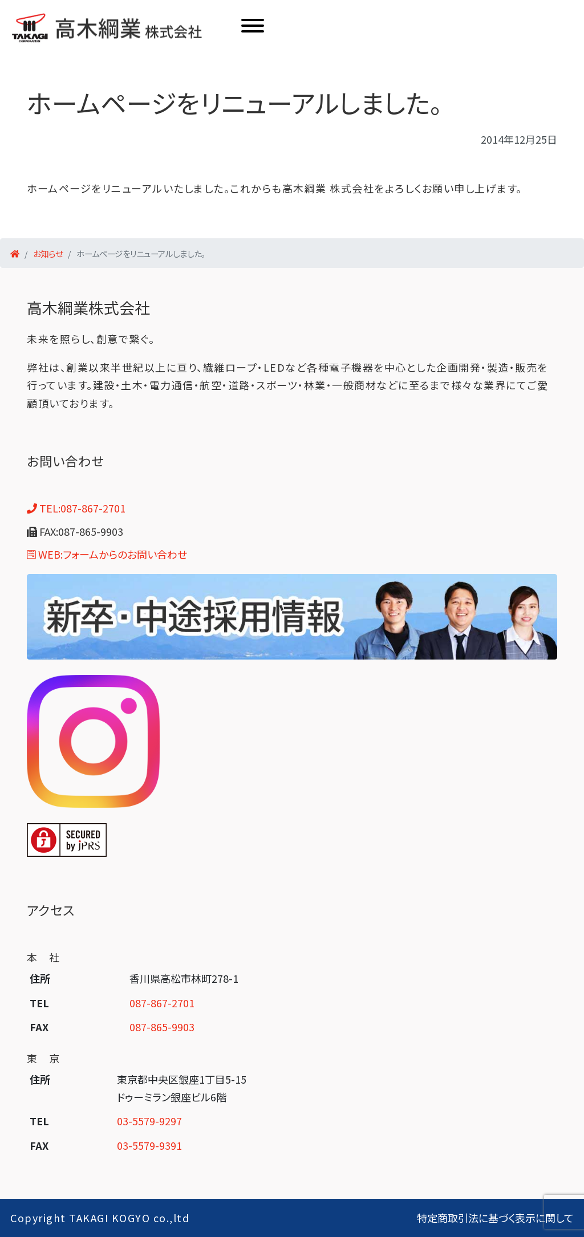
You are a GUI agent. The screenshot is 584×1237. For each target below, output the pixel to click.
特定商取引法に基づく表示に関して (495, 1217)
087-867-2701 (161, 1002)
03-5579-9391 (149, 1145)
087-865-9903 (161, 1026)
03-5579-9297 (149, 1120)
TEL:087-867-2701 (76, 508)
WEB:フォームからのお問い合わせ (107, 554)
